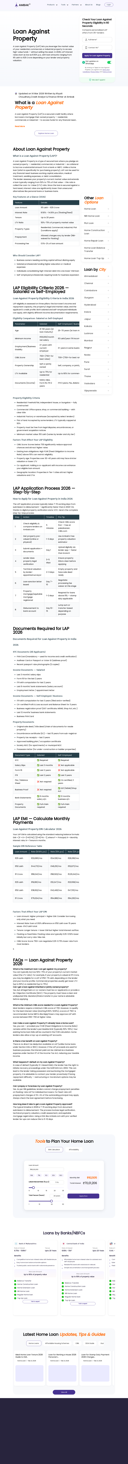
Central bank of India (88, 1410)
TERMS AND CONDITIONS (21, 1413)
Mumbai (37, 1417)
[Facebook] (105, 1416)
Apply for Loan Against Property (97, 55)
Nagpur (37, 1413)
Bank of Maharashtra (88, 1407)
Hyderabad (38, 1426)
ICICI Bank (84, 1426)
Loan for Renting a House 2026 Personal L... (62, 1355)
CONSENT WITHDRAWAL (21, 1423)
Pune (36, 1407)
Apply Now (83, 1196)
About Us (88, 5)
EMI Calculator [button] (54, 1149)
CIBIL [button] (77, 1343)
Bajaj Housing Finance (89, 1429)
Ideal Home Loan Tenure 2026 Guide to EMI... (29, 1355)
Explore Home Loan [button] (46, 133)
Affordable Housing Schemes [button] (57, 1343)
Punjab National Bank (88, 1420)
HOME (15, 1407)
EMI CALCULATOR (68, 1407)
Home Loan (21, 1361)
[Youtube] (114, 1416)
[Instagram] (108, 1416)
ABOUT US (52, 1407)
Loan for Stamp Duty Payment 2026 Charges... (95, 1355)
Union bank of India (88, 1413)
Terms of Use (107, 72)
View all (83, 1433)
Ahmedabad (39, 1429)
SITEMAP (16, 1426)
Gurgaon (37, 1433)
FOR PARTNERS (18, 1410)
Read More (20, 126)
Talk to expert (35, 1301)
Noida (36, 1410)
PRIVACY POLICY (18, 1417)
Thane (36, 1423)
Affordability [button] (74, 1149)
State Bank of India (87, 1417)
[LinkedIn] (111, 1416)
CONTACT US (53, 1410)
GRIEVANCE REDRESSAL (21, 1420)
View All (64, 1392)
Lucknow (37, 1420)
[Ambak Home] (22, 5)
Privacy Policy (95, 72)
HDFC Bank (84, 1423)
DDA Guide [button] (89, 1343)
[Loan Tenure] (46, 1169)
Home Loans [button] (34, 1343)
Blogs (98, 5)
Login (109, 5)
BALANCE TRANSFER (69, 1410)
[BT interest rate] (57, 1182)
